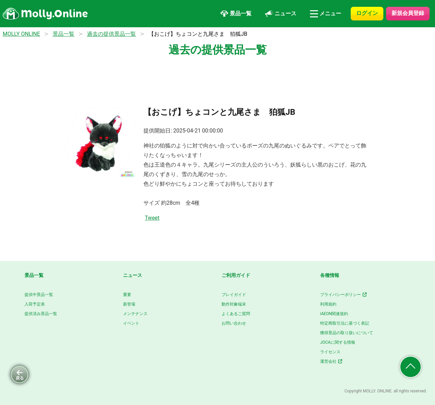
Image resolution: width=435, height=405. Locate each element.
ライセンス (330, 351)
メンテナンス (135, 313)
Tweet (152, 218)
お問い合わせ (234, 323)
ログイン (367, 13)
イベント (131, 323)
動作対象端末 (234, 304)
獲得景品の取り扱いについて (346, 332)
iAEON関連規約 (334, 313)
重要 (127, 294)
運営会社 (331, 361)
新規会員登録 (408, 13)
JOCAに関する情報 (337, 342)
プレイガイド (234, 294)
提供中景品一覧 (38, 294)
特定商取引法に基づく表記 (344, 323)
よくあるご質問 (236, 313)
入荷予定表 (34, 304)
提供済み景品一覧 (40, 313)
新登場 (129, 304)
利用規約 (328, 304)
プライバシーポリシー (343, 294)
